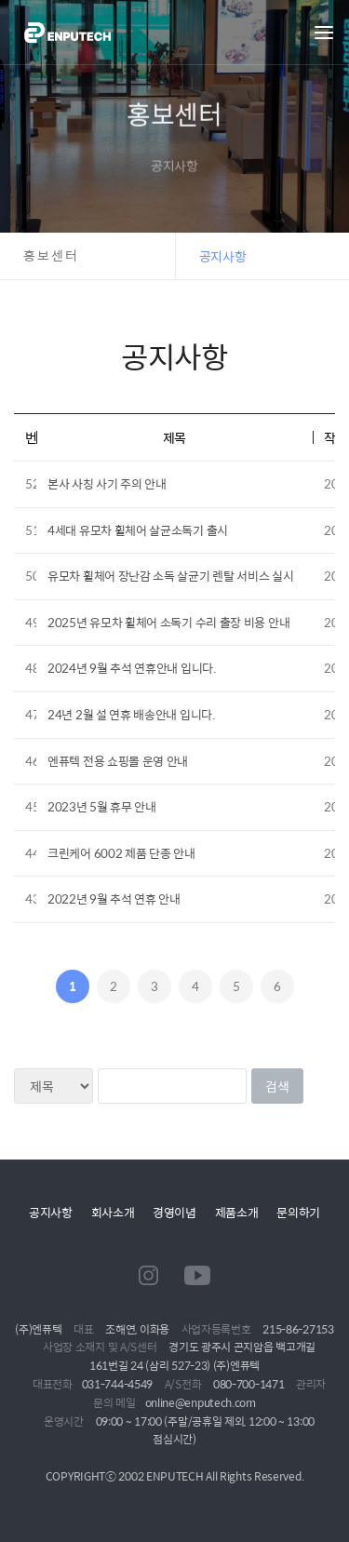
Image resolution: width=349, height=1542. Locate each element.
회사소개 (113, 1212)
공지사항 (51, 1212)
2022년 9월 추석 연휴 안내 (114, 898)
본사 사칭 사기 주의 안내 (107, 483)
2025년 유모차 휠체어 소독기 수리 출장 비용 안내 (168, 622)
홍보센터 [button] (51, 255)
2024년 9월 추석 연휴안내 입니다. (132, 667)
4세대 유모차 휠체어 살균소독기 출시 (137, 530)
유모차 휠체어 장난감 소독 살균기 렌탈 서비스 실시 (170, 575)
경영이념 (174, 1212)
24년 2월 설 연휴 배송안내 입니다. (131, 714)
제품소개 (237, 1212)
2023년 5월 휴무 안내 (101, 806)
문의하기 (298, 1212)
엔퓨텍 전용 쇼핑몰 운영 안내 (117, 761)
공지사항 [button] (223, 256)
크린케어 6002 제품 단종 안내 (121, 853)
